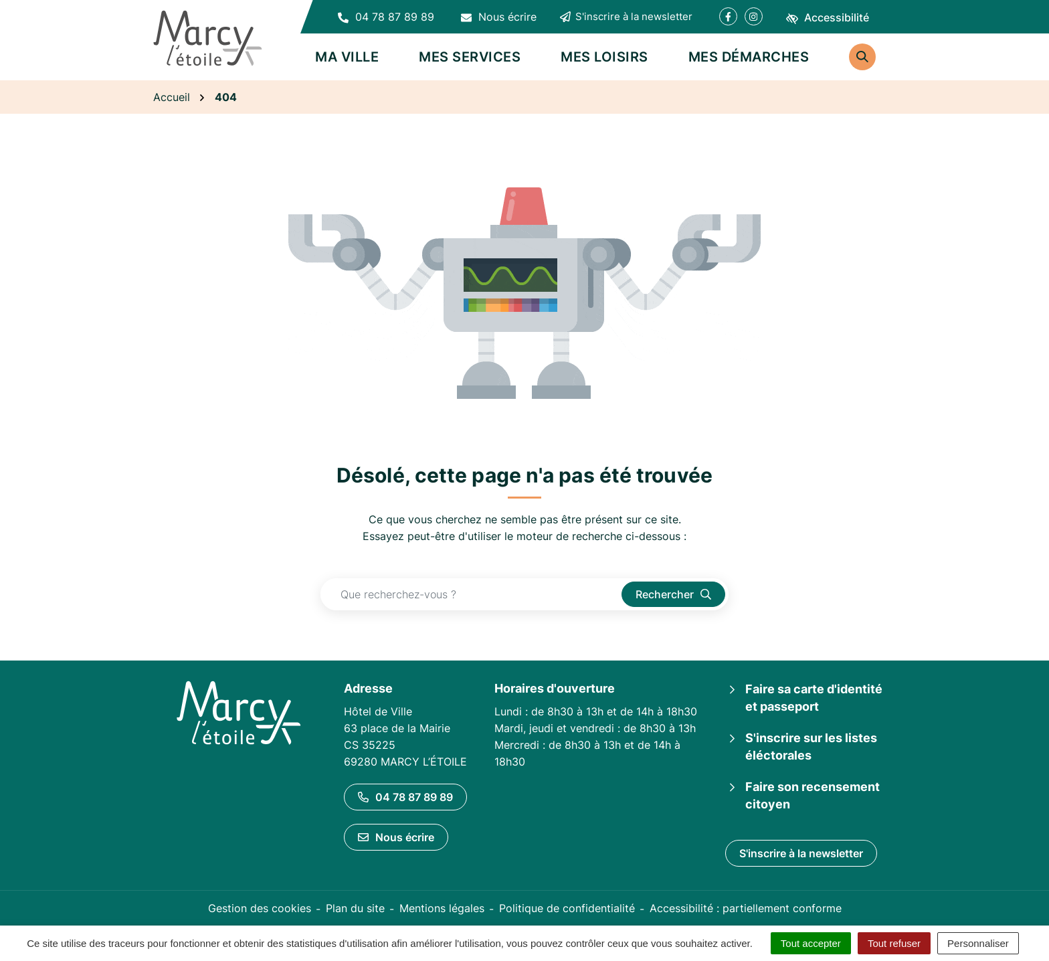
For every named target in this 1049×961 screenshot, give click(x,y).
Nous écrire (396, 837)
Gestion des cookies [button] (259, 908)
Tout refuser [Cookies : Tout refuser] (894, 943)
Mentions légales (441, 908)
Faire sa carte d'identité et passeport (813, 697)
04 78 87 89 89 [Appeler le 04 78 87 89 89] (405, 797)
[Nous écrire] (499, 16)
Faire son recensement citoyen (812, 795)
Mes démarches (748, 57)
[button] (386, 16)
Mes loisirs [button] (604, 57)
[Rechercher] (862, 57)
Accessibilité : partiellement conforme (746, 908)
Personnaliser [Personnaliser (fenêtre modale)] (978, 943)
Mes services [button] (469, 57)
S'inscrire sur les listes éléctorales (811, 746)
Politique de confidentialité (567, 908)
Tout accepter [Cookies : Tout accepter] (811, 943)
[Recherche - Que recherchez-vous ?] (471, 594)
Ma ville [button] (347, 57)
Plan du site (355, 908)
